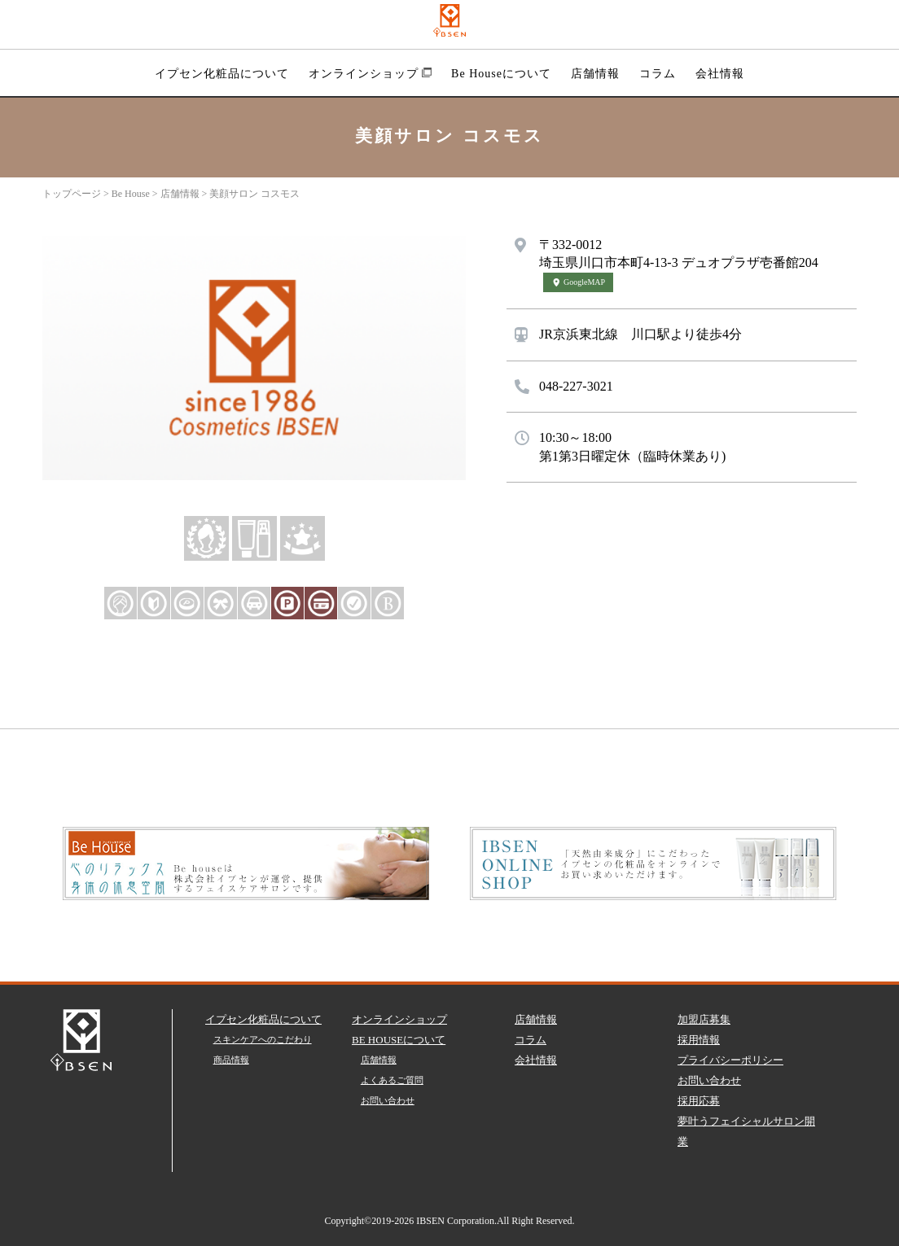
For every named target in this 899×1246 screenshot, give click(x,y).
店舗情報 (595, 74)
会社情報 (719, 74)
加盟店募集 (704, 1019)
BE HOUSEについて (398, 1040)
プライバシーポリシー (730, 1060)
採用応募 (699, 1101)
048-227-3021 (576, 386)
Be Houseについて (501, 74)
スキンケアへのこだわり (262, 1039)
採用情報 (699, 1040)
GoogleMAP (578, 282)
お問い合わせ (387, 1100)
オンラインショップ (370, 74)
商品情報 (231, 1060)
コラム (657, 74)
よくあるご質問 (392, 1080)
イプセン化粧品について (222, 74)
